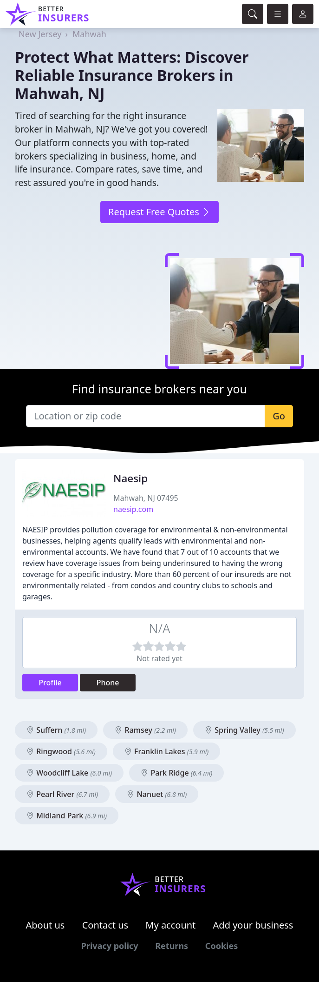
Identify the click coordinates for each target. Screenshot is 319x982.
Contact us (105, 925)
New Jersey (40, 34)
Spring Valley (244, 730)
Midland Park (66, 815)
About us (45, 925)
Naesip (130, 478)
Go (279, 416)
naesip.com (133, 509)
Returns (171, 945)
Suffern (56, 730)
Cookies (221, 945)
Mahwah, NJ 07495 (145, 498)
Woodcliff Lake (69, 773)
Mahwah (89, 34)
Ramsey (145, 730)
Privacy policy (109, 945)
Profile (50, 682)
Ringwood (61, 751)
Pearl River (62, 794)
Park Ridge (176, 773)
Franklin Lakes (166, 751)
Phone (108, 682)
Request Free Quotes (159, 212)
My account (170, 925)
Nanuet (157, 794)
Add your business (253, 925)
